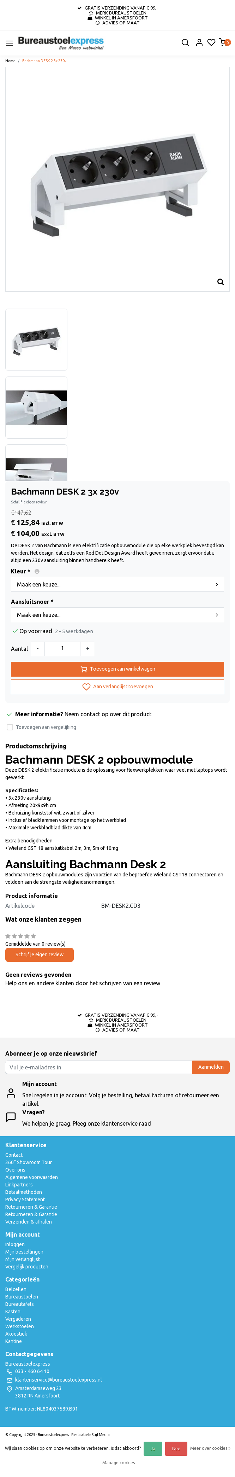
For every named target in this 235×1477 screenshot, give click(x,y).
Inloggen (15, 1244)
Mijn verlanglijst (22, 1259)
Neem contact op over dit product (108, 714)
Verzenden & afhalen (28, 1222)
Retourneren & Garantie (31, 1207)
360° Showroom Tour (28, 1162)
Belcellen (15, 1289)
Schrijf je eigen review (29, 502)
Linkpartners (19, 1184)
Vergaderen (18, 1319)
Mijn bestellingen (24, 1252)
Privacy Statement (25, 1199)
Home (10, 61)
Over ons (15, 1170)
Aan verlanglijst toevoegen (117, 687)
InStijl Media (99, 1434)
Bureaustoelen (21, 1297)
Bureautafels (19, 1304)
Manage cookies (118, 1462)
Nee (176, 1448)
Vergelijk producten (26, 1266)
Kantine (13, 1341)
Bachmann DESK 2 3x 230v (44, 61)
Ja (153, 1448)
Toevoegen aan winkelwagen (117, 669)
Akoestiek (16, 1334)
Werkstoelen (19, 1326)
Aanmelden (211, 1067)
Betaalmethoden (23, 1192)
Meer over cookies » (210, 1448)
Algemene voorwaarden (31, 1177)
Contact (14, 1155)
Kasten (12, 1311)
